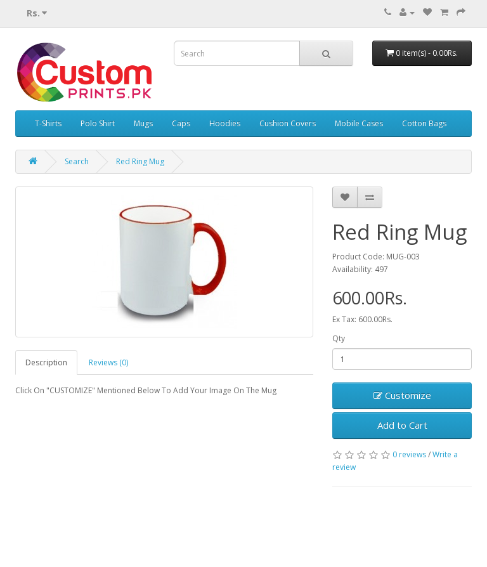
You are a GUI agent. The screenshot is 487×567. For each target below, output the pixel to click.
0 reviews (409, 454)
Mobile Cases (359, 123)
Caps (181, 123)
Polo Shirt (98, 123)
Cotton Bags (424, 123)
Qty (338, 338)
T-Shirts (48, 123)
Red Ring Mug (140, 161)
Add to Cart (402, 425)
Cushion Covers (287, 123)
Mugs (143, 123)
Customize (402, 395)
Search (77, 161)
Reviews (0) (108, 362)
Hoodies (224, 123)
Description (46, 362)
